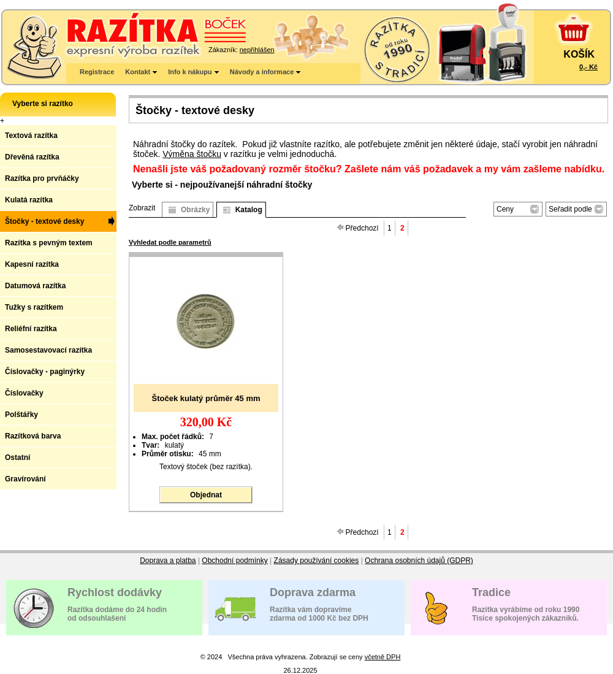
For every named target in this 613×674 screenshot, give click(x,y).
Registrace (97, 71)
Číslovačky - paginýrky (45, 371)
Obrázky (195, 209)
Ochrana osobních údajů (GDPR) (419, 560)
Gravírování (25, 479)
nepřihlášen (257, 49)
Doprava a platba (168, 560)
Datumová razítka (35, 285)
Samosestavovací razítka (48, 350)
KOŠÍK (579, 54)
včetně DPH (383, 657)
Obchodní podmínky (234, 560)
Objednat (206, 495)
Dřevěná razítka (32, 157)
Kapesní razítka (32, 264)
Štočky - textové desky (44, 221)
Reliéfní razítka (31, 328)
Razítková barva (33, 436)
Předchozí (359, 228)
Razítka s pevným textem (49, 243)
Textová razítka (31, 135)
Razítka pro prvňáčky (42, 178)
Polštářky (21, 414)
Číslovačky (24, 393)
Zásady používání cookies (316, 560)
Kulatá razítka (29, 200)
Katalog (248, 209)
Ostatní (17, 457)
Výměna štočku (191, 154)
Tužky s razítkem (34, 307)
